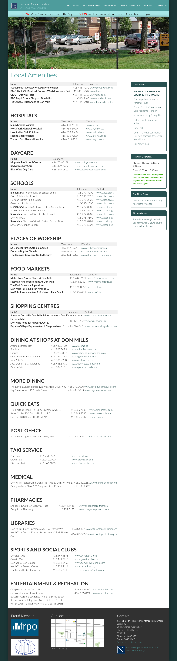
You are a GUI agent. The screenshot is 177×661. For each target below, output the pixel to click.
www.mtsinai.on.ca (96, 135)
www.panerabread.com (84, 367)
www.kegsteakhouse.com (98, 390)
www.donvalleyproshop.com (90, 562)
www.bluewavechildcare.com (90, 169)
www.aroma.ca (80, 345)
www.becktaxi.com (82, 455)
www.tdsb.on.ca (105, 192)
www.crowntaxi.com (83, 459)
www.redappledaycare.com (89, 165)
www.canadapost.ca (100, 436)
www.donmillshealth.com (103, 482)
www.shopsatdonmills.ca (98, 315)
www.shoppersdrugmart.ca (93, 505)
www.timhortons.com (101, 409)
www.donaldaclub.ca (86, 555)
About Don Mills (130, 6)
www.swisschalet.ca (100, 413)
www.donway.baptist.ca (94, 251)
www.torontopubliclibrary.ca (102, 528)
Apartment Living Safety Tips (148, 115)
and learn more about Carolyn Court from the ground (117, 14)
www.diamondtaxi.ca (83, 463)
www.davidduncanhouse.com (100, 386)
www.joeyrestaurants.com (86, 363)
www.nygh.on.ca (95, 128)
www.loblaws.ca (96, 287)
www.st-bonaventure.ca (94, 247)
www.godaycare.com (86, 162)
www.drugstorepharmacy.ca (94, 509)
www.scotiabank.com (101, 87)
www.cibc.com (97, 94)
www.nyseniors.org (85, 566)
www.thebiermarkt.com (84, 349)
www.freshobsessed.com (101, 278)
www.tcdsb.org (104, 206)
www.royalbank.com (101, 98)
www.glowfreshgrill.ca (84, 356)
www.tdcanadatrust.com (103, 101)
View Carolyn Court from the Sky (47, 14)
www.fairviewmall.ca (96, 320)
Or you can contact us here (129, 642)
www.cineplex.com (103, 589)
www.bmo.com (98, 91)
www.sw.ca (92, 124)
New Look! (139, 127)
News (148, 6)
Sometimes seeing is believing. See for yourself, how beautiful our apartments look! (148, 222)
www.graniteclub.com (86, 559)
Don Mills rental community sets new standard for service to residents (148, 136)
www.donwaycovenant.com (96, 254)
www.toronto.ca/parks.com (89, 569)
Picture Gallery (91, 6)
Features (72, 6)
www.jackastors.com (83, 359)
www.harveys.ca (98, 416)
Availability (110, 6)
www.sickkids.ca (95, 132)
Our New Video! (141, 143)
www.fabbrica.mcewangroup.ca (89, 352)
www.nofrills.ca (96, 292)
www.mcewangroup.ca (100, 281)
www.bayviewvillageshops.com (101, 326)
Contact (161, 6)
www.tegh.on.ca (95, 139)
